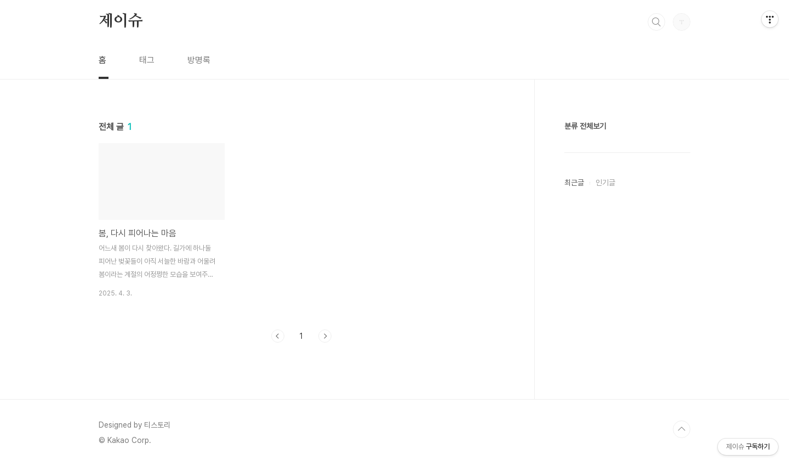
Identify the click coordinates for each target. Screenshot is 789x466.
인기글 (605, 182)
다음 (324, 336)
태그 (147, 60)
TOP (681, 429)
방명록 (198, 60)
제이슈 (120, 21)
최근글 (574, 182)
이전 (277, 336)
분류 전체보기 (585, 126)
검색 (656, 22)
